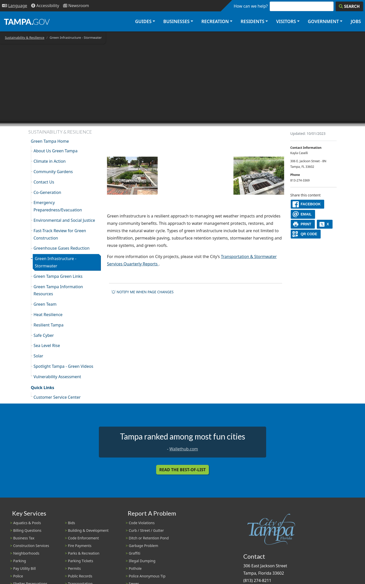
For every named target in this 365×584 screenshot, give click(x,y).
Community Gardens (53, 171)
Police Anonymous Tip (147, 576)
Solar (38, 356)
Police (18, 576)
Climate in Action (49, 161)
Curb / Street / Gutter (146, 530)
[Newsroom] (76, 5)
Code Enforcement (83, 538)
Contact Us (43, 182)
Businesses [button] (176, 21)
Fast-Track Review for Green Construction (59, 234)
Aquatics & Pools (27, 522)
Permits (74, 568)
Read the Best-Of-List (182, 469)
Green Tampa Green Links (57, 276)
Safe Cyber (43, 335)
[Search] (349, 6)
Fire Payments (80, 545)
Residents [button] (252, 21)
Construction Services (31, 545)
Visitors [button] (286, 21)
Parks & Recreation (83, 553)
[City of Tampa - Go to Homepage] (27, 21)
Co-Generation (47, 192)
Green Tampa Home (50, 141)
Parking (19, 560)
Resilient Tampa (48, 325)
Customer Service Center (57, 397)
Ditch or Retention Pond (149, 538)
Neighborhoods (26, 553)
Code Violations (142, 522)
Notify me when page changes (142, 291)
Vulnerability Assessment (57, 376)
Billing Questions (27, 530)
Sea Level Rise (46, 345)
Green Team (45, 304)
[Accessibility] (45, 5)
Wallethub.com (183, 449)
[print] (303, 224)
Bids (71, 522)
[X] (325, 224)
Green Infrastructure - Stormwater (55, 262)
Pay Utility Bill (24, 568)
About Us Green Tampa (55, 151)
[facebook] (307, 204)
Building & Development (88, 530)
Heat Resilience (47, 314)
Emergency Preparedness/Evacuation (57, 206)
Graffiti (134, 553)
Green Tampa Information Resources (58, 290)
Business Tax (23, 538)
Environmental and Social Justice (64, 220)
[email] (303, 214)
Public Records (80, 576)
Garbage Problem (143, 545)
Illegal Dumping (142, 560)
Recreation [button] (215, 21)
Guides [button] (143, 21)
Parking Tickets (80, 560)
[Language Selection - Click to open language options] (14, 5)
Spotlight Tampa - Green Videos (63, 366)
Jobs (356, 21)
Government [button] (323, 21)
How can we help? (251, 6)
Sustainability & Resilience (24, 37)
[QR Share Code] (306, 234)
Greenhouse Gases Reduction (61, 248)
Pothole (135, 568)
